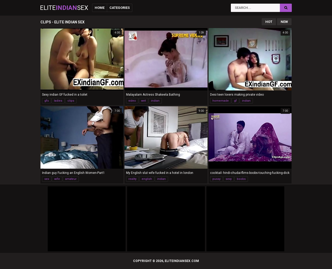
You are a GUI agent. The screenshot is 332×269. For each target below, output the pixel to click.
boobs (241, 179)
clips (70, 100)
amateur (71, 179)
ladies (58, 100)
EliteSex (64, 7)
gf (235, 100)
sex (46, 179)
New (284, 22)
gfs (46, 100)
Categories (119, 8)
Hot (268, 22)
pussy (216, 179)
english (147, 179)
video (132, 100)
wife (57, 179)
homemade (220, 100)
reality (132, 179)
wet (143, 100)
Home (100, 8)
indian (155, 100)
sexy (229, 179)
